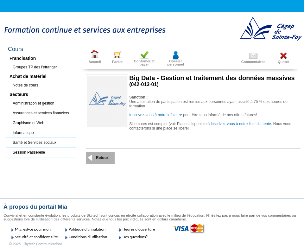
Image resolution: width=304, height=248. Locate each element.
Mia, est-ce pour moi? (33, 229)
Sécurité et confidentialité (36, 236)
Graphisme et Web (28, 123)
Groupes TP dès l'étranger (35, 67)
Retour (102, 158)
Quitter (283, 62)
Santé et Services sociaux (34, 142)
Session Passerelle (29, 152)
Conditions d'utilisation (88, 236)
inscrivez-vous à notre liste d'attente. (241, 124)
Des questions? (135, 236)
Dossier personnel (175, 62)
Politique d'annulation (87, 229)
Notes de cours (25, 85)
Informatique (23, 132)
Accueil (94, 62)
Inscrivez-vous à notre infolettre (155, 115)
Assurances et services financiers (41, 113)
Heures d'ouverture (139, 229)
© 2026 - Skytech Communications (35, 244)
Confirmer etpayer (144, 62)
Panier (117, 62)
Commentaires (253, 62)
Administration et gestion (33, 103)
